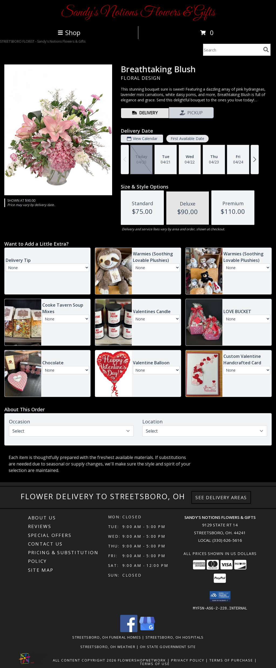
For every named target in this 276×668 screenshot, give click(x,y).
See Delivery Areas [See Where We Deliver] (221, 497)
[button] (220, 596)
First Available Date (187, 138)
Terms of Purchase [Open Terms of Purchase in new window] (231, 659)
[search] (266, 50)
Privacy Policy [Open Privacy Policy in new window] (187, 659)
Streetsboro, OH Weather (107, 646)
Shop (69, 32)
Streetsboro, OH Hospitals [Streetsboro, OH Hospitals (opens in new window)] (175, 637)
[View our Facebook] (128, 630)
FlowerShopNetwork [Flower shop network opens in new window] (142, 659)
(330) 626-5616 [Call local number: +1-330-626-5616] (227, 540)
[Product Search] (232, 50)
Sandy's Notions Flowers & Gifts (138, 12)
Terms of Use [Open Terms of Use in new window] (155, 663)
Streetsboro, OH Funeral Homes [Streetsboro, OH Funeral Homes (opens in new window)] (106, 637)
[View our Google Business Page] (147, 630)
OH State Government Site (168, 646)
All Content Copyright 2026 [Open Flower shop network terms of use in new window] (84, 659)
